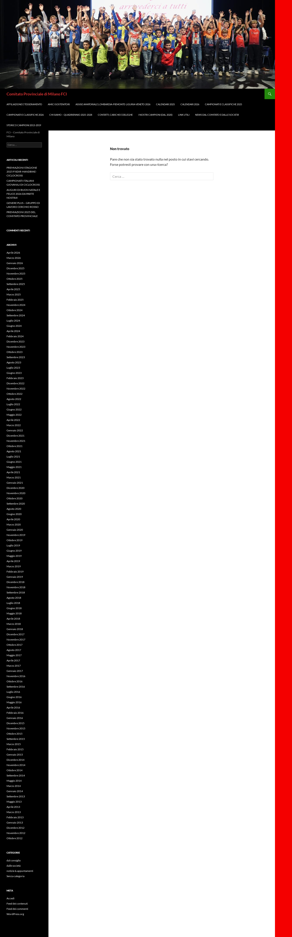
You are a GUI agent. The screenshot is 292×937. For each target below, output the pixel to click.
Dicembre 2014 (15, 759)
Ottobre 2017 (14, 644)
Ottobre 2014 (14, 770)
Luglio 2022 (13, 404)
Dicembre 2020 (15, 488)
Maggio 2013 (14, 801)
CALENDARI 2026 (189, 104)
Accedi (10, 898)
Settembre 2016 (16, 686)
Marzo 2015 (14, 744)
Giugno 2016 (14, 697)
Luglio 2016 (13, 691)
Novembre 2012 (16, 833)
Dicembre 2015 (15, 723)
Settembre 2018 (16, 592)
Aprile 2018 (13, 618)
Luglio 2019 (13, 545)
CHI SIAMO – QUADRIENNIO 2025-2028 (70, 114)
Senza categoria (15, 876)
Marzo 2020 (14, 524)
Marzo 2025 (14, 294)
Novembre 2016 (16, 676)
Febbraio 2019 (15, 571)
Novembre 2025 (16, 273)
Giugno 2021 (14, 461)
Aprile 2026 (13, 252)
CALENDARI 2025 (165, 104)
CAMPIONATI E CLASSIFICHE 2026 (25, 114)
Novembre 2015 (16, 728)
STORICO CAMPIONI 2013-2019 (24, 125)
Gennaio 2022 (15, 430)
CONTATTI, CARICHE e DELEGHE (115, 114)
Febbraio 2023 (15, 378)
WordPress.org (15, 914)
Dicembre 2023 (15, 341)
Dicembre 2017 (15, 634)
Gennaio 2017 (15, 671)
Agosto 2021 (14, 451)
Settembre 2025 (16, 284)
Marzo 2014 (14, 786)
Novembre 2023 (16, 346)
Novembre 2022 (16, 388)
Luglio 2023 (13, 367)
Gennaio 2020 (15, 529)
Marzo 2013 (14, 812)
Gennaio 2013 (15, 822)
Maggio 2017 (14, 655)
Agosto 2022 (14, 399)
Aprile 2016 (13, 707)
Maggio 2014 (14, 780)
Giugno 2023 (14, 372)
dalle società (14, 865)
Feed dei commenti (17, 908)
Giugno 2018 (14, 608)
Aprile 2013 (13, 806)
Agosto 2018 (14, 597)
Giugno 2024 (14, 325)
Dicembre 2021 (15, 435)
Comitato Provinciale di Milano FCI (37, 93)
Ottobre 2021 (14, 446)
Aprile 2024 (13, 331)
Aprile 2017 (13, 660)
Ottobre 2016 (14, 681)
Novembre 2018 (16, 587)
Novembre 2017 (16, 639)
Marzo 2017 (14, 665)
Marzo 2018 (14, 623)
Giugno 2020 (14, 514)
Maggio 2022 (14, 414)
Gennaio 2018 (15, 629)
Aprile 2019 (13, 561)
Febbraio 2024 (15, 336)
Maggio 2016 (14, 702)
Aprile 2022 (13, 420)
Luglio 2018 (13, 603)
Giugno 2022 (14, 409)
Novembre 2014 (16, 765)
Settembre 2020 (16, 503)
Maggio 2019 (14, 555)
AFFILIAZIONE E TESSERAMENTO (24, 104)
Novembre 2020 (16, 493)
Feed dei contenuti (17, 903)
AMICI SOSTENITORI (59, 104)
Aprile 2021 (13, 472)
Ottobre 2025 (14, 278)
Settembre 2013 (16, 796)
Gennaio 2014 (15, 791)
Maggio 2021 (14, 467)
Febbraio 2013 (15, 817)
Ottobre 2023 (14, 352)
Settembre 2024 (16, 315)
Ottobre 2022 (14, 393)
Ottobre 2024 (14, 310)
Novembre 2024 (16, 305)
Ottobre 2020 (14, 498)
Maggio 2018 (14, 613)
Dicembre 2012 (15, 827)
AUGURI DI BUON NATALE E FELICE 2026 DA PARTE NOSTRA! (23, 193)
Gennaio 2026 (15, 263)
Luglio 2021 (13, 456)
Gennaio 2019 (15, 576)
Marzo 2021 (14, 477)
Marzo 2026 (14, 257)
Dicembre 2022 (15, 383)
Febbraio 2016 (15, 712)
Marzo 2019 (14, 566)
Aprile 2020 (13, 519)
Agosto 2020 (14, 508)
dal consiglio (14, 860)
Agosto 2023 (14, 362)
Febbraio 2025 (15, 299)
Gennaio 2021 (15, 482)
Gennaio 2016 (15, 718)
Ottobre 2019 (14, 540)
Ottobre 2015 (14, 733)
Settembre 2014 (16, 775)
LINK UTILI (183, 114)
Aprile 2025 (13, 289)
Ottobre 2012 (14, 838)
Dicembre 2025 (15, 268)
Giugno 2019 (14, 550)
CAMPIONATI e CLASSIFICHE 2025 (223, 104)
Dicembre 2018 (15, 582)
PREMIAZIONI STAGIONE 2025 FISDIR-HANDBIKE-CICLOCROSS (22, 171)
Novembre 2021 (16, 440)
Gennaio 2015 (15, 754)
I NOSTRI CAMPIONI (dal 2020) (155, 114)
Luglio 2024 (13, 320)
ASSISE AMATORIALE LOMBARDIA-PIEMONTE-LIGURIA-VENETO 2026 (113, 104)
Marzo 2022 (14, 425)
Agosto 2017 (14, 650)
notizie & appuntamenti (20, 871)
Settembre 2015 (16, 738)
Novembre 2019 (16, 535)
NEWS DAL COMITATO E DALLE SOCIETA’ (217, 114)
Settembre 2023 (16, 357)
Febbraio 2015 (15, 749)
